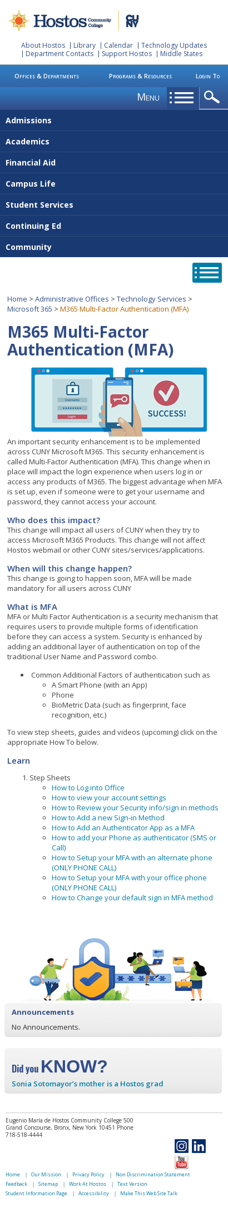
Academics (27, 141)
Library (84, 45)
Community (29, 247)
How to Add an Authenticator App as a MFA (123, 828)
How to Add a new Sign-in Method (108, 818)
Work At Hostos (87, 1183)
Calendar (118, 45)
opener (214, 97)
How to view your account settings (109, 798)
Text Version (132, 1183)
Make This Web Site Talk (148, 1193)
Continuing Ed (33, 225)
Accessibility (93, 1193)
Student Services (39, 204)
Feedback (16, 1183)
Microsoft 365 (29, 309)
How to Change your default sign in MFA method (132, 898)
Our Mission (46, 1174)
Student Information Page (36, 1193)
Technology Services (151, 299)
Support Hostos (127, 53)
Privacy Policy (88, 1174)
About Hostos (43, 45)
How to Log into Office (88, 788)
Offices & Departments (46, 76)
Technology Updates (174, 45)
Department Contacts (59, 53)
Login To (208, 76)
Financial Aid (31, 162)
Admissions (29, 120)
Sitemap (48, 1183)
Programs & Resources (140, 76)
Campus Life (31, 183)
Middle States (181, 53)
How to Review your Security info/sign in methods (135, 808)
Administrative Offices (72, 299)
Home (17, 299)
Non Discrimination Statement (153, 1174)
